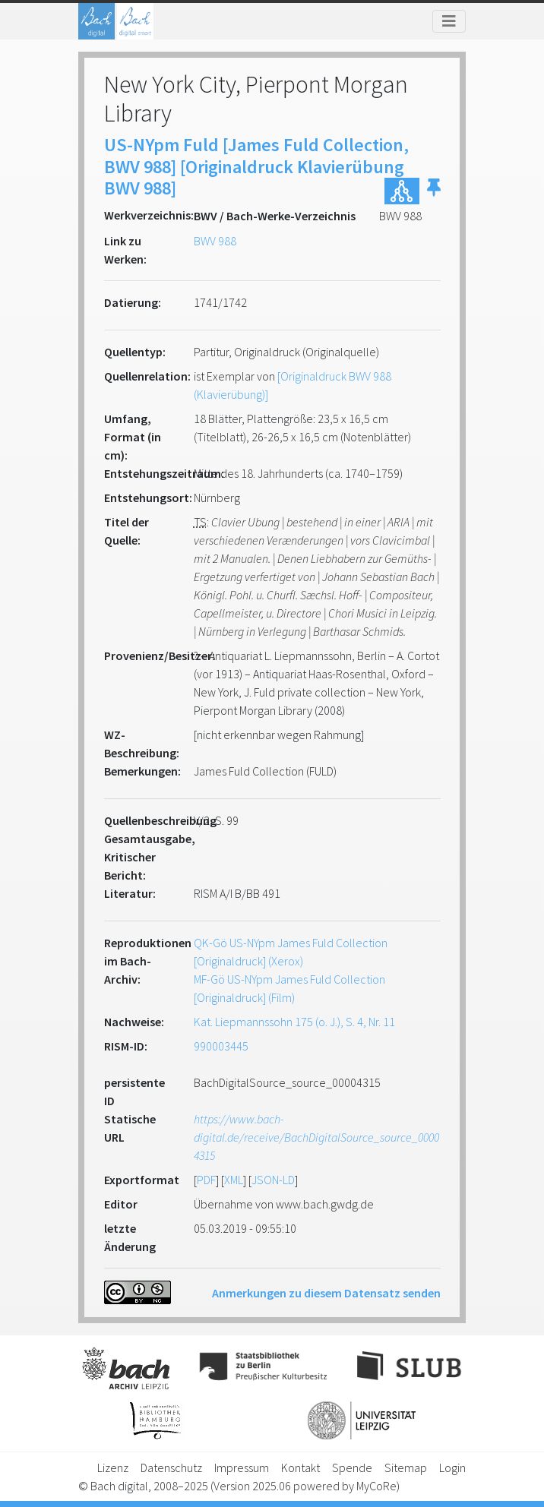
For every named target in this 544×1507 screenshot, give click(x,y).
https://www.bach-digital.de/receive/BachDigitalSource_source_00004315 (316, 1137)
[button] (434, 191)
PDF (206, 1179)
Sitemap (405, 1467)
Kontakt (300, 1467)
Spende (352, 1467)
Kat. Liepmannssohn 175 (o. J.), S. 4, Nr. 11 (294, 1021)
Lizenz (112, 1467)
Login (452, 1467)
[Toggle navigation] (449, 21)
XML (233, 1179)
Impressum (241, 1467)
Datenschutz (171, 1467)
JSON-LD (273, 1179)
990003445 (221, 1046)
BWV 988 (215, 240)
